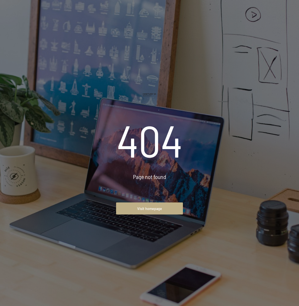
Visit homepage (149, 208)
